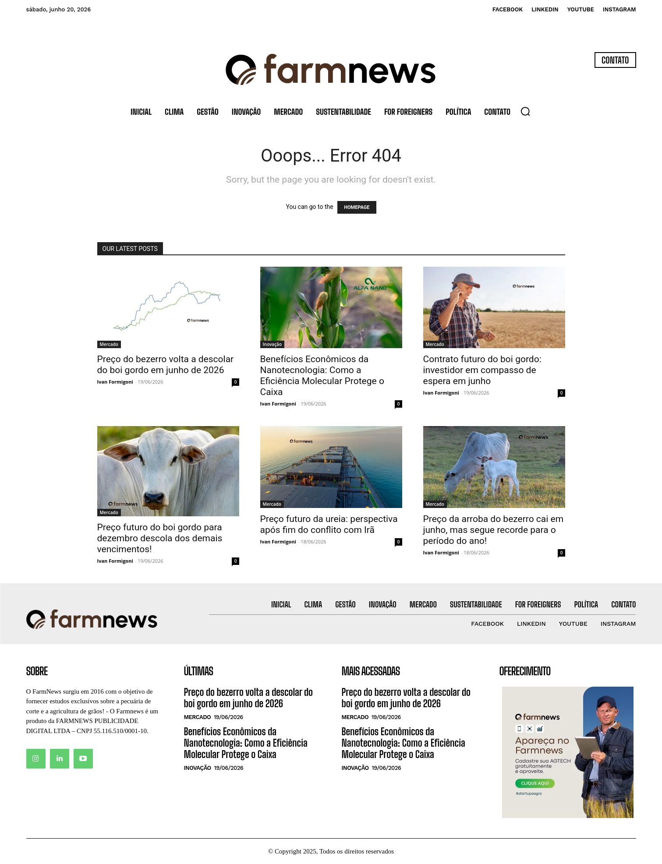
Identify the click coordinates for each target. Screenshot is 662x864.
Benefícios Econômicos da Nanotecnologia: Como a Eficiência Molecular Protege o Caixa (322, 375)
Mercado (109, 344)
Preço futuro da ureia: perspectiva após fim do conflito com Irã (329, 524)
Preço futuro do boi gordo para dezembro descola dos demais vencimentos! (160, 538)
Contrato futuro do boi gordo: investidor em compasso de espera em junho (482, 370)
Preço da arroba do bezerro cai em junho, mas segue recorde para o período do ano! (493, 530)
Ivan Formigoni (115, 381)
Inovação (272, 344)
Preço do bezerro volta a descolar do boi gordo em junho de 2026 (165, 364)
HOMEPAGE (356, 207)
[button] (525, 111)
